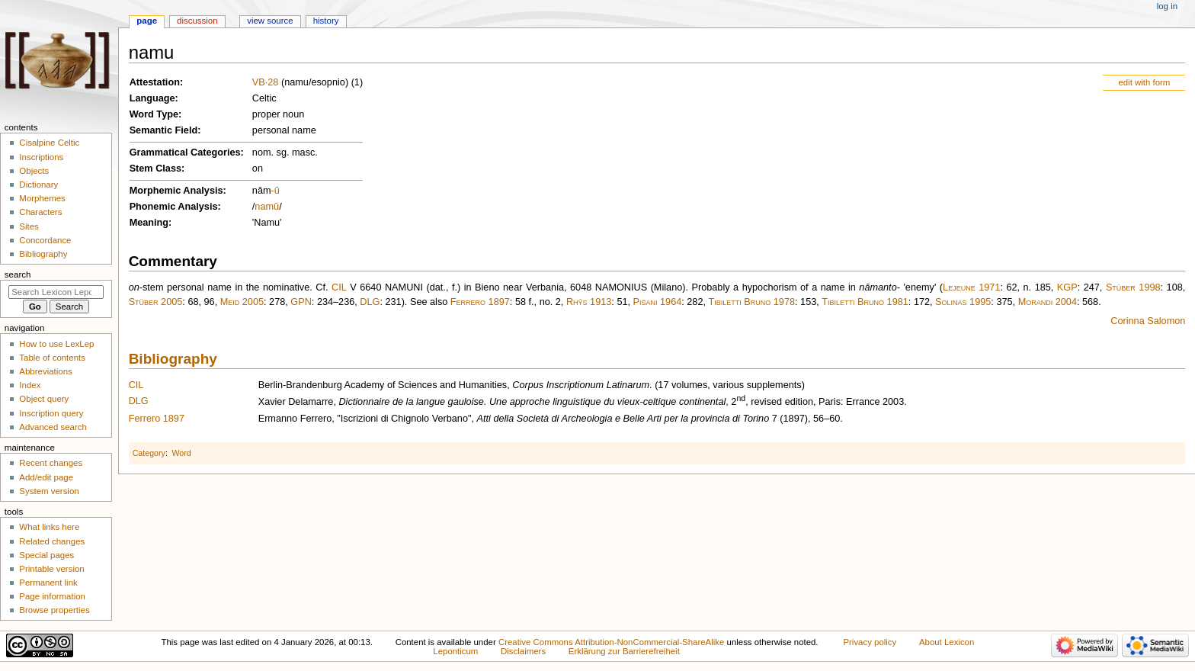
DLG (370, 302)
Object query (44, 398)
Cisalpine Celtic (49, 142)
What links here (49, 526)
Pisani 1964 (657, 302)
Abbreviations (45, 371)
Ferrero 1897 (480, 302)
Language (152, 98)
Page (146, 20)
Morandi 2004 (1047, 302)
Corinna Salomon (1147, 321)
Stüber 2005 (156, 302)
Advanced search (53, 427)
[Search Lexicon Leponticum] (56, 292)
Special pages (46, 555)
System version (48, 491)
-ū (275, 190)
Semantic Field (164, 130)
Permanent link (48, 582)
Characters (40, 212)
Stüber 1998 (1133, 287)
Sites (28, 226)
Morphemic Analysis (176, 190)
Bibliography (173, 359)
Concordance (45, 240)
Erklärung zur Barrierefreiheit (624, 651)
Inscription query (51, 413)
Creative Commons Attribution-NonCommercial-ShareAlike (611, 642)
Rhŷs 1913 (588, 302)
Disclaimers (523, 651)
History (326, 20)
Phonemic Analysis (174, 206)
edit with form (1144, 82)
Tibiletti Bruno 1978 (752, 302)
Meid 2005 (242, 302)
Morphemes (42, 198)
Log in (1167, 6)
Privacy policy (869, 642)
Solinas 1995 (963, 302)
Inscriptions (41, 157)
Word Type (154, 114)
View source (270, 20)
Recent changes (50, 462)
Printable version (51, 568)
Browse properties (54, 610)
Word (181, 453)
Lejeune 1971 (971, 287)
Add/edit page (46, 477)
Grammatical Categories (185, 152)
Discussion (197, 20)
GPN (301, 302)
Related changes (52, 541)
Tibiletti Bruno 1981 (865, 302)
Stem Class (155, 168)
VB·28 (265, 82)
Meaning (149, 222)
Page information (52, 596)
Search (18, 274)
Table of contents (52, 357)
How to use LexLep (56, 343)
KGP (1067, 287)
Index (29, 385)
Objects (34, 170)
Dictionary (38, 184)
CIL (339, 287)
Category (149, 453)
